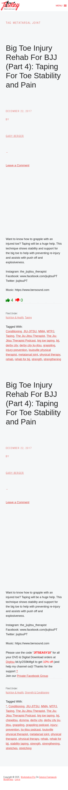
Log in (17, 779)
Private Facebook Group (32, 675)
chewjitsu (12, 720)
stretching (25, 748)
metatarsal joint (28, 354)
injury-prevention (16, 350)
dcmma (24, 720)
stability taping (19, 743)
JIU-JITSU (30, 331)
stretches (11, 748)
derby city (12, 345)
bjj (57, 340)
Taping (28, 317)
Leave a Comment (17, 165)
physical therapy (50, 354)
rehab (9, 359)
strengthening (52, 359)
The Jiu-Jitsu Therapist (30, 336)
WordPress (8, 779)
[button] (59, 5)
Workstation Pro (28, 777)
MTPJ (50, 331)
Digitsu (10, 661)
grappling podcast (37, 725)
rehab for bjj (22, 359)
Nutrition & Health (15, 317)
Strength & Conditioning (37, 692)
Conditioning (14, 331)
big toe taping (46, 340)
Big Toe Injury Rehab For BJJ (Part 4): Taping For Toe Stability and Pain (33, 66)
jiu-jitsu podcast (31, 729)
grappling (49, 345)
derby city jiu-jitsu (31, 345)
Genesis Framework (47, 777)
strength (37, 359)
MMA (41, 331)
